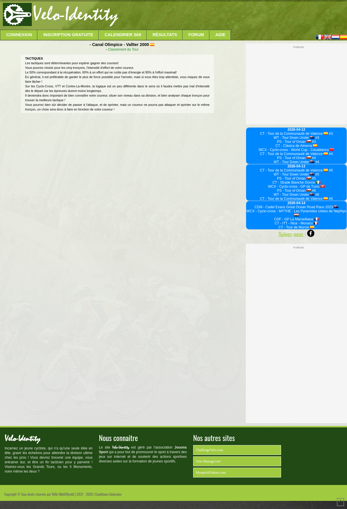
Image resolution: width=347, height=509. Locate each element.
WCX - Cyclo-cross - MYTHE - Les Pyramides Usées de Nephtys (296, 212)
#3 (330, 134)
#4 (330, 154)
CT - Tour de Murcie (296, 227)
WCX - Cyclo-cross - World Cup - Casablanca (296, 150)
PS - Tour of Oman (294, 142)
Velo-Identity (75, 14)
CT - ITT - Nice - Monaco (296, 223)
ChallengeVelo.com (209, 450)
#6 (313, 191)
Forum (196, 34)
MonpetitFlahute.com (211, 473)
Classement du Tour (123, 49)
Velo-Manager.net (208, 461)
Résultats (164, 34)
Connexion (19, 34)
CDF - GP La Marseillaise (296, 219)
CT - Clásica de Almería (297, 146)
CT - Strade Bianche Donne (296, 182)
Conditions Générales (108, 494)
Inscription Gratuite (68, 34)
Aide (220, 34)
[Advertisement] (232, 16)
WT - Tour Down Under (294, 138)
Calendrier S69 (123, 34)
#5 (330, 170)
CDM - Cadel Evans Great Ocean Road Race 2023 (296, 207)
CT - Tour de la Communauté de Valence (294, 134)
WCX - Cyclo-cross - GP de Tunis (296, 187)
